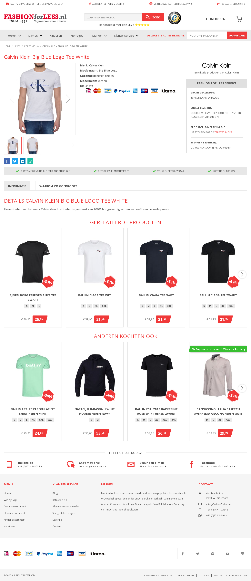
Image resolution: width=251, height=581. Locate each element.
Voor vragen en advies (93, 466)
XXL (104, 306)
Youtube (227, 553)
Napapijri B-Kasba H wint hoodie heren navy (95, 411)
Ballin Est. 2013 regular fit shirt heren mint (33, 411)
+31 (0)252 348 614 (216, 515)
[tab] (17, 186)
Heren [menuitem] (12, 35)
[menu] (73, 35)
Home (7, 493)
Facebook (182, 553)
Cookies (204, 575)
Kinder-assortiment (14, 519)
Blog (55, 493)
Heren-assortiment (14, 513)
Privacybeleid (186, 575)
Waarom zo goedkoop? (58, 186)
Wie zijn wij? (10, 500)
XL (96, 306)
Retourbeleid (60, 500)
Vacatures (9, 526)
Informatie (17, 186)
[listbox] (33, 307)
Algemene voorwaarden (66, 506)
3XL (169, 306)
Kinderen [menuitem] (56, 35)
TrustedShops (223, 132)
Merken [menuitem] (97, 35)
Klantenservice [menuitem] (124, 35)
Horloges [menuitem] (77, 35)
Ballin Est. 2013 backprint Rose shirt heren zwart (156, 411)
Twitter (197, 553)
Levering (57, 519)
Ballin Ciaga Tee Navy (156, 295)
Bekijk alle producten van (217, 72)
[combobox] (124, 17)
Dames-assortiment (15, 506)
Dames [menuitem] (33, 35)
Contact (57, 526)
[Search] (153, 17)
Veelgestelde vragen (64, 513)
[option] (26, 306)
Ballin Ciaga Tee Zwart (218, 295)
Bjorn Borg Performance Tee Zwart (33, 297)
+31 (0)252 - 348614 (30, 466)
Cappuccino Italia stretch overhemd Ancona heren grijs (218, 411)
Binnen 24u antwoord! (153, 466)
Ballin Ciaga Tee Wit (94, 295)
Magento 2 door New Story (230, 575)
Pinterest (212, 553)
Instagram (242, 553)
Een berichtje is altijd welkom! (218, 466)
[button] (68, 99)
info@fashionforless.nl (218, 504)
